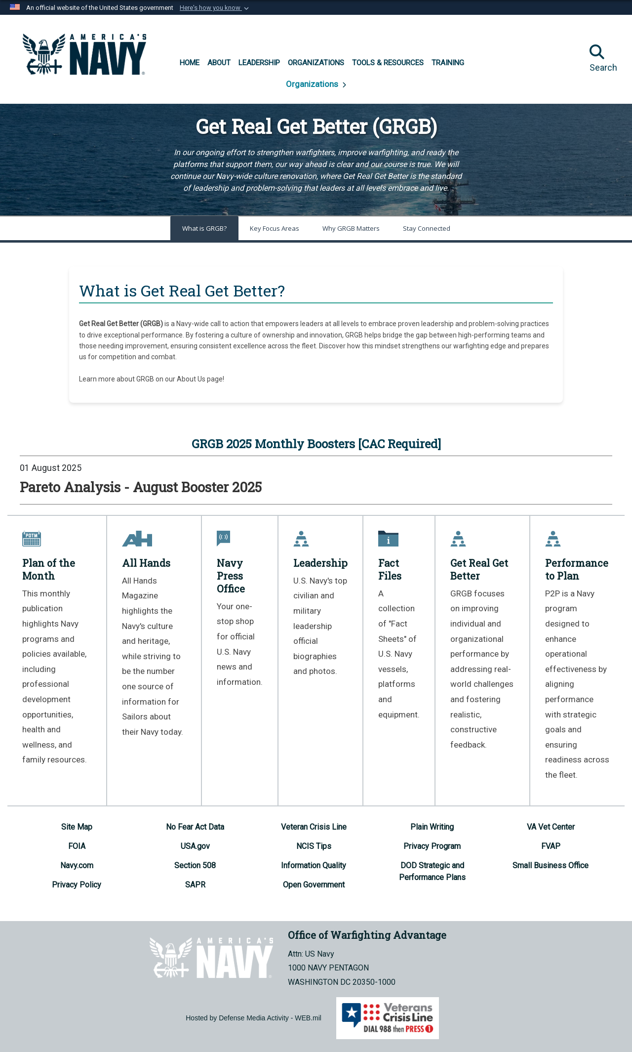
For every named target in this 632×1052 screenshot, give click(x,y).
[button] (215, 8)
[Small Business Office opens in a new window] (551, 865)
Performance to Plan (576, 569)
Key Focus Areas (274, 228)
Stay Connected (426, 228)
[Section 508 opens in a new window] (195, 865)
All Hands (146, 562)
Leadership (320, 562)
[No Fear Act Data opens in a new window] (195, 827)
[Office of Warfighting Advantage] (84, 54)
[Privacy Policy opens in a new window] (76, 884)
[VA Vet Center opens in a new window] (551, 827)
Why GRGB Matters (351, 228)
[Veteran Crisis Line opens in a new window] (314, 827)
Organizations (313, 84)
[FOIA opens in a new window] (76, 846)
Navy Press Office (231, 575)
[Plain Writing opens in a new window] (432, 827)
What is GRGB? (204, 228)
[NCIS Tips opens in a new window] (313, 846)
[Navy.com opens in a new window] (76, 865)
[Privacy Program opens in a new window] (432, 846)
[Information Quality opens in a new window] (313, 865)
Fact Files (389, 569)
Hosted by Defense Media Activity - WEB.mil (253, 1018)
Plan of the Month (48, 569)
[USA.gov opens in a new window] (195, 846)
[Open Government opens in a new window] (314, 884)
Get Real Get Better (479, 569)
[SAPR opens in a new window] (195, 884)
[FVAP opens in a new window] (550, 846)
